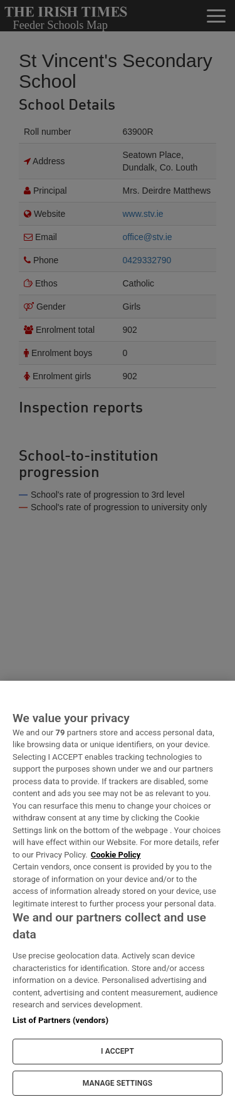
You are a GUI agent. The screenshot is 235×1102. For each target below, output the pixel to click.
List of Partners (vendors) (60, 1020)
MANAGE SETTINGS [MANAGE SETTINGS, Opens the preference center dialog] (117, 1083)
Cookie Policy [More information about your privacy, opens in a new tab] (116, 854)
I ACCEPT (117, 1051)
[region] (117, 891)
